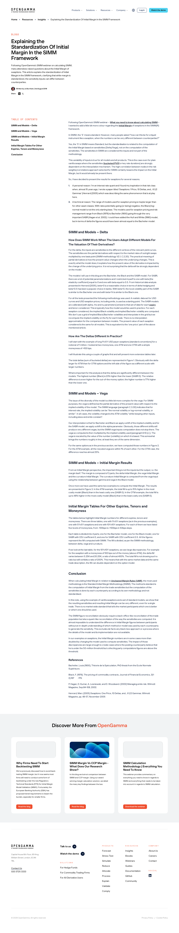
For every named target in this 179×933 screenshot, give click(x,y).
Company (120, 10)
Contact (153, 861)
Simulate (106, 861)
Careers (153, 856)
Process (106, 876)
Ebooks (129, 856)
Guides (128, 866)
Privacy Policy (147, 918)
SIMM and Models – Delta (24, 125)
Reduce (106, 866)
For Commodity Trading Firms (75, 872)
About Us (153, 851)
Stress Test (107, 856)
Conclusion (17, 154)
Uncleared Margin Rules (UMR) (126, 581)
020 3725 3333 (18, 871)
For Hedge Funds (68, 867)
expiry (152, 305)
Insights (42, 19)
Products (76, 10)
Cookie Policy (162, 918)
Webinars (130, 861)
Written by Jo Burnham (22, 89)
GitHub (128, 876)
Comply (106, 891)
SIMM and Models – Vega (24, 131)
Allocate (106, 871)
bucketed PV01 (111, 163)
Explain (105, 881)
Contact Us (16, 868)
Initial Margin (125, 125)
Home (14, 19)
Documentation (133, 871)
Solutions (90, 10)
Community (131, 881)
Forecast (106, 851)
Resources (105, 10)
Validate (106, 886)
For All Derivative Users (71, 877)
